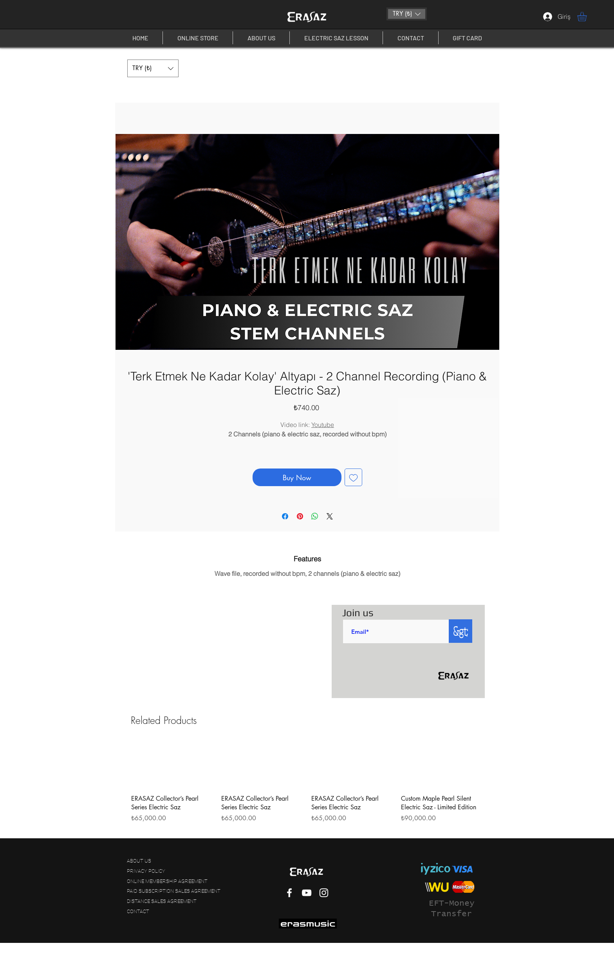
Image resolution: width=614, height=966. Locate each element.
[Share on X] (329, 516)
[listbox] (406, 13)
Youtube (322, 425)
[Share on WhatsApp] (315, 516)
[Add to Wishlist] (353, 477)
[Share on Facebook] (285, 516)
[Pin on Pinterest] (300, 516)
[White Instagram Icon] (324, 893)
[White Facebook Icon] (289, 893)
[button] (587, 16)
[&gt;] (460, 631)
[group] (307, 787)
